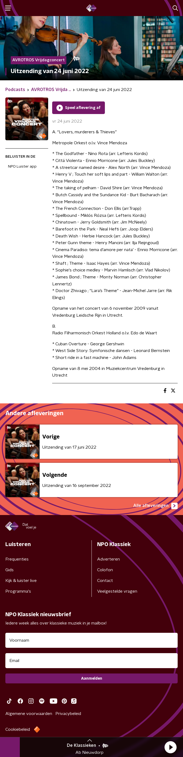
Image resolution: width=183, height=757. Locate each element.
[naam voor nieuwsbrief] (91, 640)
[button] (170, 747)
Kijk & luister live (21, 580)
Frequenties (17, 559)
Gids (9, 570)
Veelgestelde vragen (117, 591)
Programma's (18, 591)
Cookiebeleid (17, 729)
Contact (105, 580)
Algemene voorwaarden (28, 713)
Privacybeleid (68, 713)
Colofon (105, 570)
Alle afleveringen (155, 506)
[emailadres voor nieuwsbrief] (91, 660)
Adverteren (108, 559)
